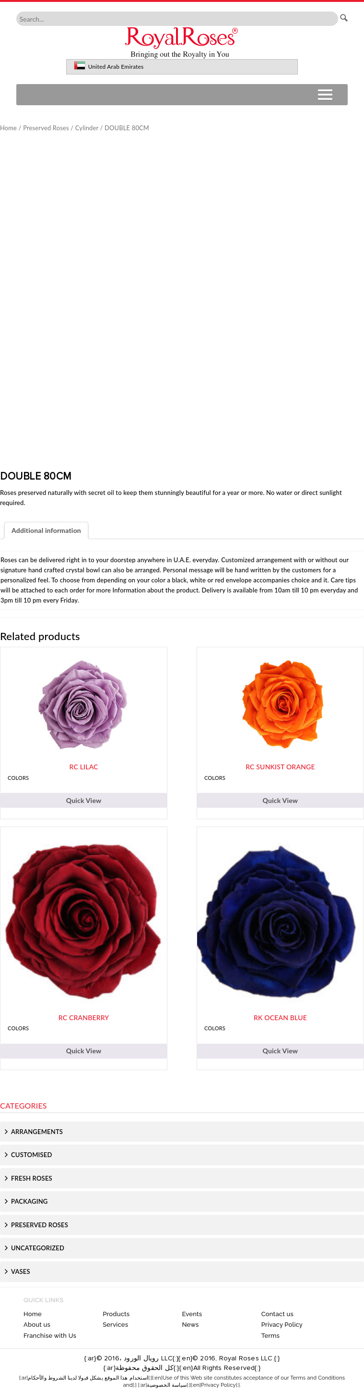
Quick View (84, 800)
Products (116, 1314)
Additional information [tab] (46, 530)
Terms (270, 1335)
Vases (20, 1271)
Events (192, 1314)
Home (8, 128)
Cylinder (86, 128)
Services (115, 1324)
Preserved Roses (46, 128)
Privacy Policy (282, 1324)
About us (36, 1324)
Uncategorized (37, 1248)
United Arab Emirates (116, 66)
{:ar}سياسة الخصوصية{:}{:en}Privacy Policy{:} (189, 1385)
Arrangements (37, 1131)
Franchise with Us (49, 1335)
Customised (31, 1155)
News (190, 1324)
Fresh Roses (31, 1178)
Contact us (277, 1314)
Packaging (29, 1201)
